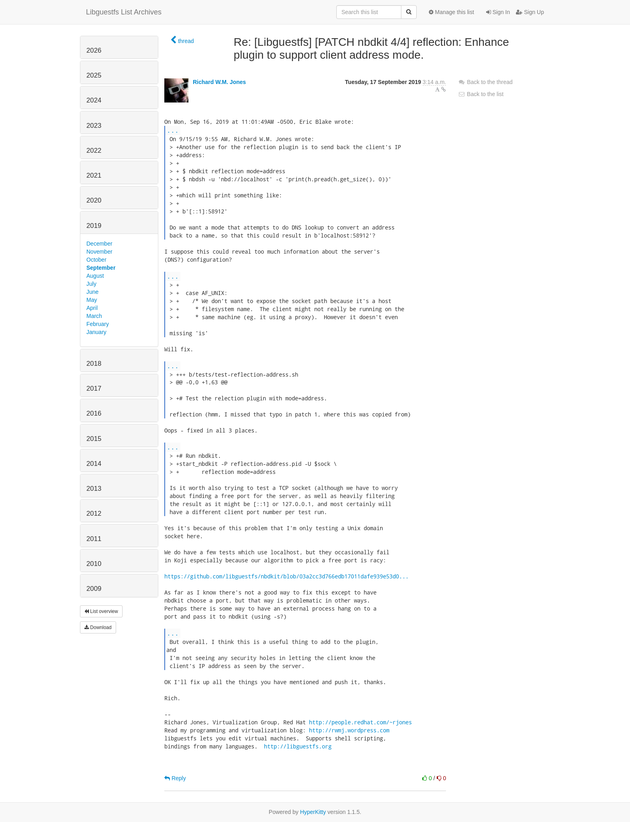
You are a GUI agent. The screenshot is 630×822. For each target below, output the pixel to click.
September (100, 267)
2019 (93, 226)
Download (98, 627)
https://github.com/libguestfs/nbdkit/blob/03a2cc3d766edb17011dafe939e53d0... (286, 576)
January (96, 332)
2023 (93, 125)
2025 (93, 75)
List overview (101, 611)
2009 (93, 588)
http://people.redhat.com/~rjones (360, 722)
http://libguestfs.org (297, 746)
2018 (93, 363)
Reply (175, 778)
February (97, 324)
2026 (93, 50)
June (92, 292)
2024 (93, 100)
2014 (93, 463)
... (173, 130)
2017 (93, 388)
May (91, 300)
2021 (93, 175)
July (91, 284)
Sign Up (530, 12)
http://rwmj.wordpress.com (349, 730)
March (94, 316)
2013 (93, 488)
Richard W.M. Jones (219, 82)
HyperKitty (313, 812)
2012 (93, 513)
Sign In (498, 12)
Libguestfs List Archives (124, 12)
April (92, 308)
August (95, 276)
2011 (93, 539)
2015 (93, 439)
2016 (93, 413)
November (99, 251)
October (96, 259)
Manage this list (451, 12)
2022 (93, 150)
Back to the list (480, 94)
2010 (93, 564)
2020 (93, 200)
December (99, 243)
